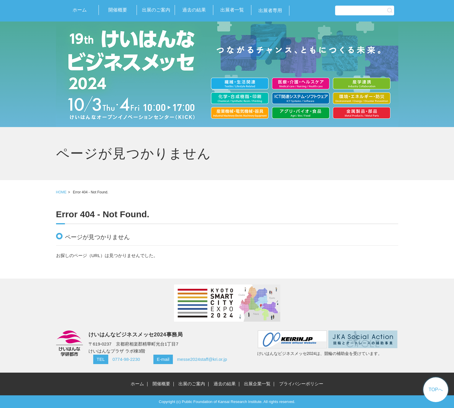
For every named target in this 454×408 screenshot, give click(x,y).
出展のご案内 (156, 9)
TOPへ (436, 389)
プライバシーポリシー (301, 383)
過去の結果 (194, 9)
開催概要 (117, 9)
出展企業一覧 (257, 383)
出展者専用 (270, 10)
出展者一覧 (232, 9)
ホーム (80, 9)
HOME (61, 192)
